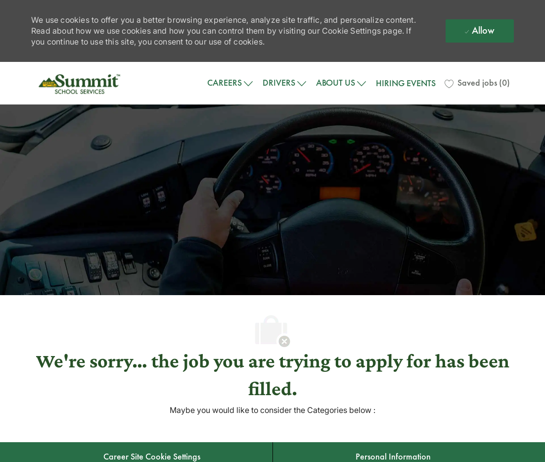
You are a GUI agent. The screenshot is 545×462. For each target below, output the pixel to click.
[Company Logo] (80, 83)
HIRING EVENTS (406, 83)
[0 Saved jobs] (477, 83)
